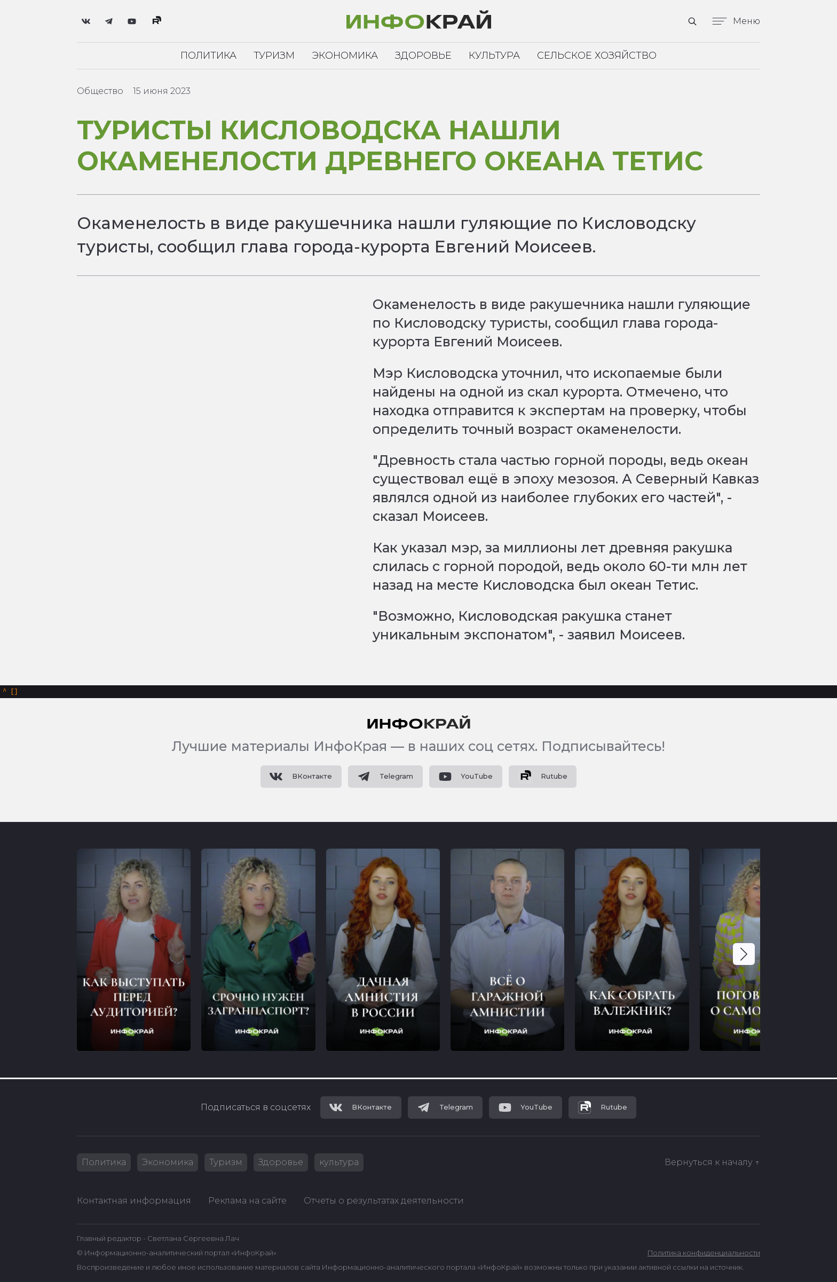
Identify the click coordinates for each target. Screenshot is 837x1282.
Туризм (274, 55)
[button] (744, 956)
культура (339, 1162)
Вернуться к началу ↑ (712, 1162)
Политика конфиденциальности (704, 1253)
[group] (134, 951)
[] (10, 692)
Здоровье (423, 55)
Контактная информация (134, 1201)
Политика (208, 55)
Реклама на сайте (247, 1201)
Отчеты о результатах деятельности (384, 1201)
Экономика (345, 55)
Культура (494, 55)
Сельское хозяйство (597, 55)
